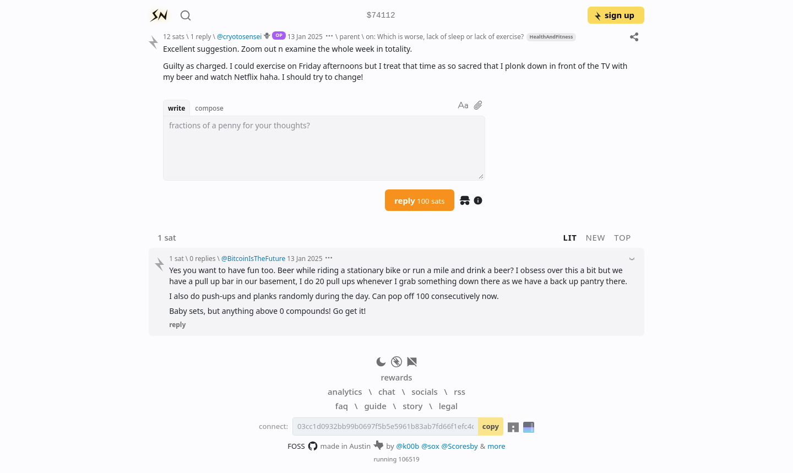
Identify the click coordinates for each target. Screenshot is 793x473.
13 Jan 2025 (305, 36)
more (496, 446)
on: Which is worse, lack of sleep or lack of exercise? (445, 36)
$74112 (381, 15)
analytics (345, 391)
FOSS (302, 446)
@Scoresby (460, 446)
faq (341, 405)
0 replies (202, 258)
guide (375, 405)
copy (490, 426)
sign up (613, 14)
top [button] (622, 237)
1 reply (201, 36)
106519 (408, 459)
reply (419, 200)
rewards (396, 377)
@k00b (408, 446)
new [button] (596, 237)
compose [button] (209, 108)
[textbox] (324, 148)
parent (350, 36)
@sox (430, 446)
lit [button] (570, 237)
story (412, 405)
